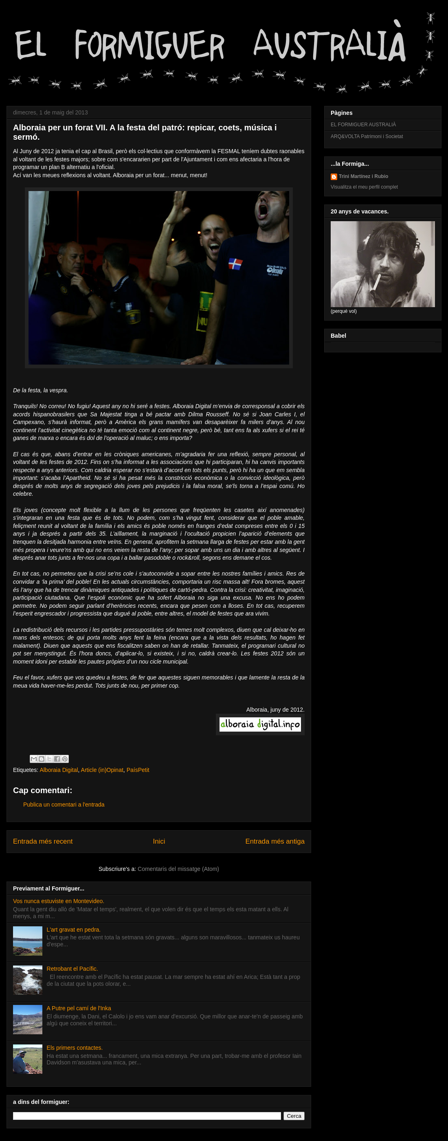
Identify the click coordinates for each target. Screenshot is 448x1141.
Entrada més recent (42, 841)
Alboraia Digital (59, 770)
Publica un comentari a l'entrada (64, 804)
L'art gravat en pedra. (74, 929)
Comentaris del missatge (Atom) (178, 869)
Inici (159, 841)
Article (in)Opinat (102, 770)
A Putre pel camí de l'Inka (79, 1008)
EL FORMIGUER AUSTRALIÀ (363, 125)
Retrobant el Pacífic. (72, 968)
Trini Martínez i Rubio (363, 176)
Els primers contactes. (75, 1047)
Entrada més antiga (275, 841)
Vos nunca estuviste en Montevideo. (58, 901)
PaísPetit (138, 770)
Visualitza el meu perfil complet (364, 187)
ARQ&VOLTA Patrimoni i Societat (367, 136)
